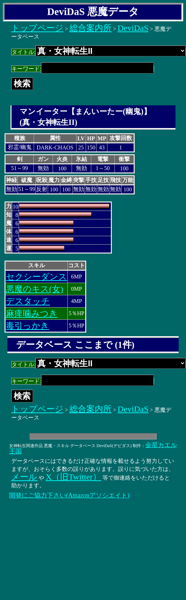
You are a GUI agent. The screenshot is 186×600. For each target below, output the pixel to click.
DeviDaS (133, 28)
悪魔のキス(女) (34, 289)
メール (24, 476)
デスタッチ (28, 301)
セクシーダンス (36, 276)
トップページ (37, 28)
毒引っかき (27, 325)
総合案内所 (90, 28)
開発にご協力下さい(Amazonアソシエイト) (69, 495)
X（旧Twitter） (73, 476)
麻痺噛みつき (32, 313)
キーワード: (83, 68)
